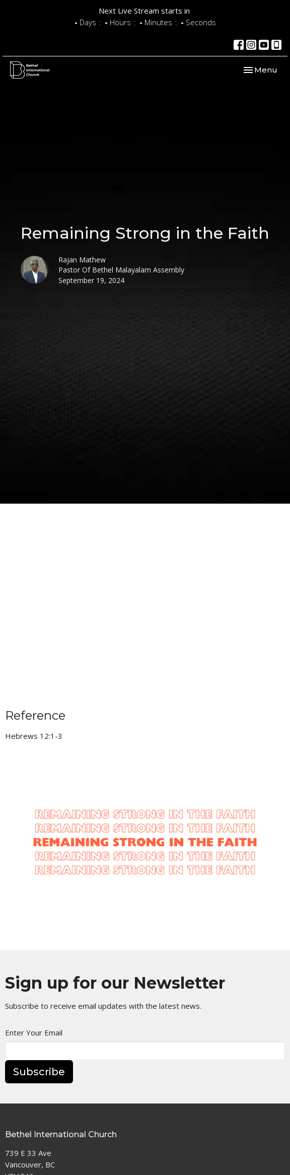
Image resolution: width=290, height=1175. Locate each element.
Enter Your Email (33, 1032)
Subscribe (39, 1072)
